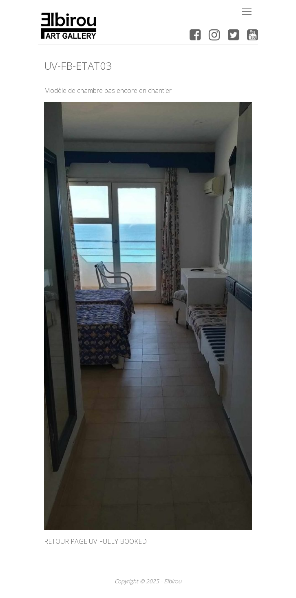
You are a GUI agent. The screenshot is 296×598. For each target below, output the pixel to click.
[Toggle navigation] (246, 11)
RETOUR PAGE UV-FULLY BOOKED (95, 541)
